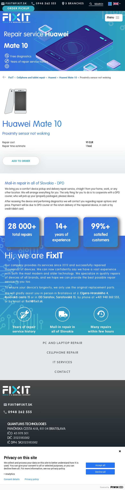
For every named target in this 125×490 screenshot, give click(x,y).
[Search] (96, 4)
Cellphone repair (62, 352)
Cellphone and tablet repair (31, 77)
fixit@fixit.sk (16, 3)
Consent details (12, 479)
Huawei (52, 77)
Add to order (21, 161)
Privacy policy (32, 479)
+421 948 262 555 (107, 297)
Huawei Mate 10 (68, 77)
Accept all (100, 465)
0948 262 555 (46, 3)
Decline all (100, 471)
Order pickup (18, 8)
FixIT (11, 77)
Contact (62, 372)
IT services (62, 362)
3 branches (74, 3)
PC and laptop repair (62, 343)
